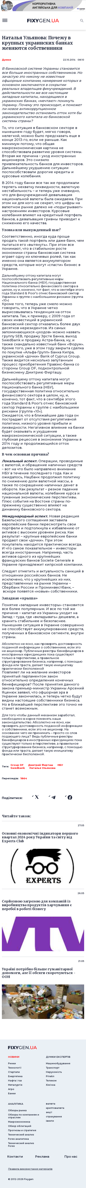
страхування (54, 1116)
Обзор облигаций (19, 1126)
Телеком (51, 1080)
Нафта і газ (15, 1080)
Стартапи (14, 1072)
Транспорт (52, 1067)
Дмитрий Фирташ (40, 764)
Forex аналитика (18, 1138)
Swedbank (17, 767)
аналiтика (15, 1103)
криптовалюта (55, 1108)
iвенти (50, 1120)
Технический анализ (21, 1134)
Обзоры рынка (17, 1110)
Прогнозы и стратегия (22, 1130)
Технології (14, 1067)
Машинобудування (58, 1063)
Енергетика (15, 1076)
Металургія (15, 1084)
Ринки (12, 1063)
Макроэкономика (19, 1121)
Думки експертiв (58, 1056)
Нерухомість (54, 1072)
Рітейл (50, 1076)
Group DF (17, 764)
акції (49, 1112)
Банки (12, 1093)
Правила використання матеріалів (30, 1168)
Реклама (42, 1156)
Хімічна (50, 1084)
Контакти (15, 1156)
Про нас (70, 1156)
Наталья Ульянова (42, 767)
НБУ (60, 764)
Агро (11, 1089)
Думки (6, 59)
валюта (50, 1103)
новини (13, 1056)
